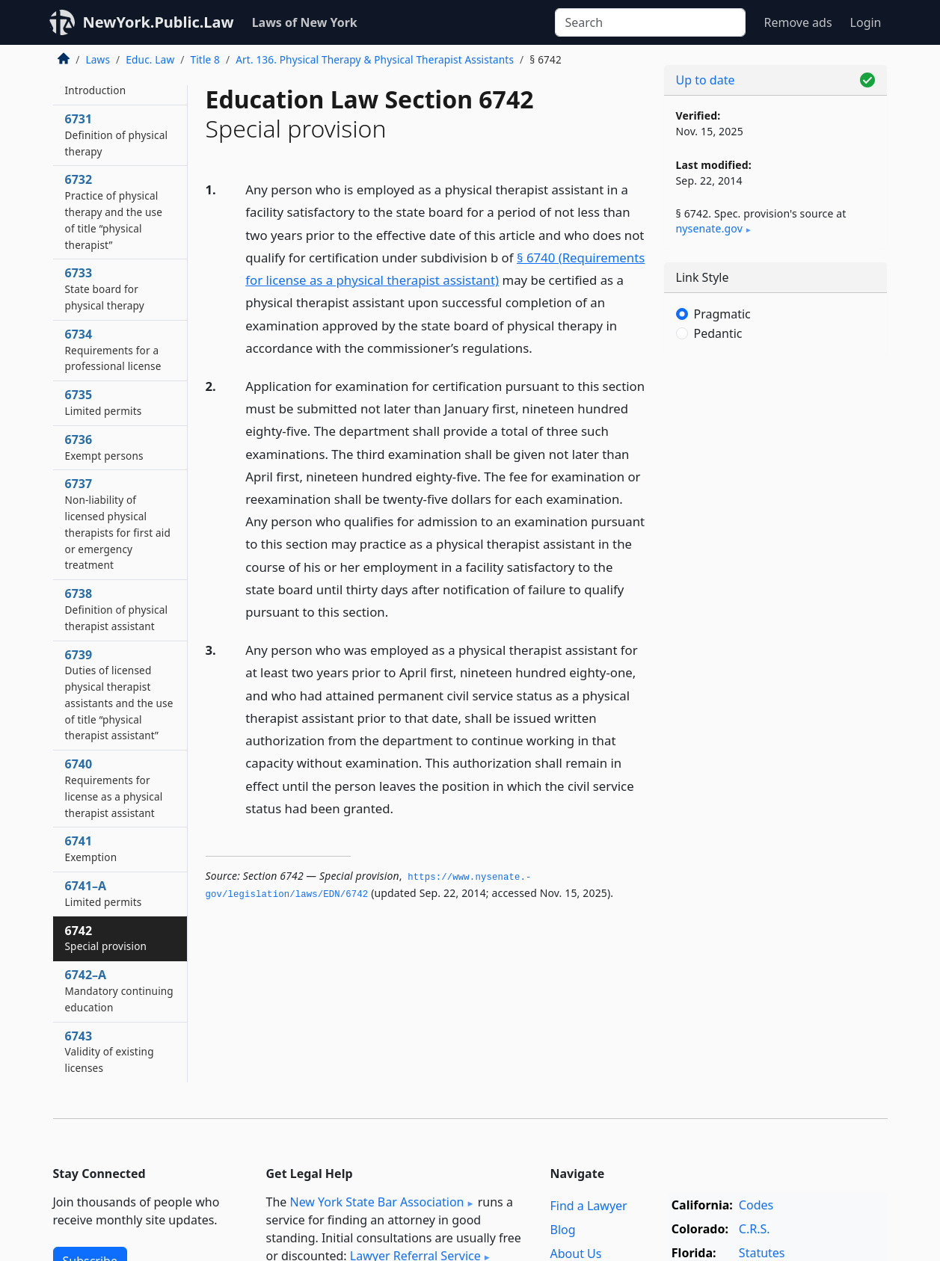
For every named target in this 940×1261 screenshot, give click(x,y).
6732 (114, 211)
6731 (116, 134)
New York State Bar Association (376, 1202)
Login (866, 22)
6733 (104, 288)
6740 (114, 787)
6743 (109, 1052)
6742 (106, 938)
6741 (91, 848)
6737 (118, 523)
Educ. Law (150, 59)
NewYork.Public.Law (158, 22)
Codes (756, 1205)
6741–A (103, 893)
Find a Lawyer (588, 1205)
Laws (98, 59)
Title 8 (205, 59)
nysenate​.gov (709, 228)
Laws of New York (304, 22)
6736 (104, 447)
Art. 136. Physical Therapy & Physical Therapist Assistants (375, 59)
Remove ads (798, 22)
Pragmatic (722, 314)
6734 (113, 350)
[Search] (650, 22)
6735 (103, 402)
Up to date (705, 80)
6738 (116, 609)
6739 (119, 695)
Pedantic (718, 333)
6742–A (119, 990)
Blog (563, 1229)
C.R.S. (754, 1229)
